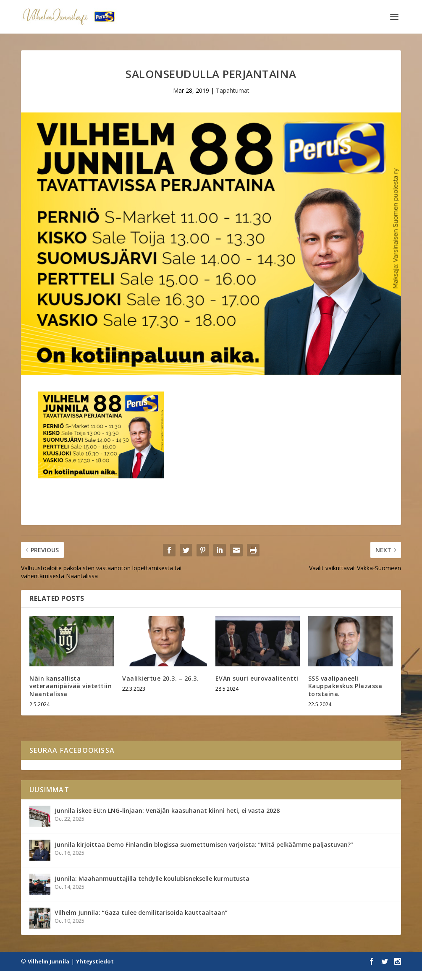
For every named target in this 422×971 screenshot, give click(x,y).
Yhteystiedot (95, 961)
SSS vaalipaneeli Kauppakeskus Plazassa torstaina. (345, 685)
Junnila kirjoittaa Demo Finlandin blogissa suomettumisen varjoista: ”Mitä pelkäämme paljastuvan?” (204, 844)
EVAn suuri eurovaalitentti (257, 678)
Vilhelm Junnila (48, 961)
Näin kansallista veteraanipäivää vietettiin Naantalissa (70, 685)
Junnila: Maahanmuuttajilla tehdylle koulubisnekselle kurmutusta (152, 878)
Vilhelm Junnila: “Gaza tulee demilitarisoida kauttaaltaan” (141, 912)
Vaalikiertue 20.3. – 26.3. (160, 678)
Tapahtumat (232, 90)
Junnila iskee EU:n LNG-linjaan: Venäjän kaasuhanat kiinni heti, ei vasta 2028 (167, 810)
